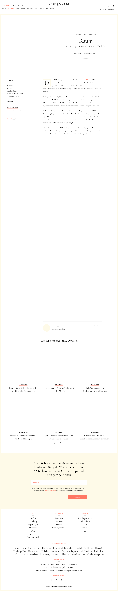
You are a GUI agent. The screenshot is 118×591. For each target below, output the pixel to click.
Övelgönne (99, 554)
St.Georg (47, 554)
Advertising (56, 567)
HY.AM (70, 586)
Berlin (6, 10)
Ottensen (66, 551)
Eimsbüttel (58, 548)
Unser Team (61, 564)
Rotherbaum (99, 551)
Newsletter (73, 564)
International (52, 10)
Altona (17, 548)
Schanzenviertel (21, 554)
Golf (85, 524)
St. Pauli (55, 554)
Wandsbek (76, 554)
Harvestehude (34, 551)
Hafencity (99, 548)
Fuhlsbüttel (89, 548)
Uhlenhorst (65, 554)
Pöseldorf (88, 551)
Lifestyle (30, 6)
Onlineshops (84, 521)
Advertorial (86, 58)
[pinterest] (61, 580)
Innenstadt (55, 551)
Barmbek (37, 548)
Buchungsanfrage (59, 527)
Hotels (59, 524)
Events (47, 567)
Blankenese (47, 548)
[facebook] (52, 580)
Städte (6, 6)
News (85, 531)
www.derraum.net (15, 111)
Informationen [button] (59, 559)
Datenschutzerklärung (50, 490)
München (31, 10)
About (43, 564)
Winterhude (87, 554)
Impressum (77, 570)
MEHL (87, 80)
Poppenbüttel (77, 551)
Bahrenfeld (26, 548)
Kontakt (51, 564)
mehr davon (60, 443)
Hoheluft (45, 551)
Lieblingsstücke (85, 518)
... (7, 105)
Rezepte (84, 527)
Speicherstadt (35, 554)
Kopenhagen (22, 10)
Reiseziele (59, 518)
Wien (38, 10)
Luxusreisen (18, 6)
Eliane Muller (77, 53)
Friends (71, 567)
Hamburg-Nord (20, 551)
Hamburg (12, 10)
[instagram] (56, 580)
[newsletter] (66, 580)
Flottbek (78, 548)
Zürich (44, 10)
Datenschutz (41, 570)
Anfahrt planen (14, 97)
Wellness (59, 521)
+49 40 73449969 (12, 107)
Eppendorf (68, 548)
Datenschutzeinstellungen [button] (59, 570)
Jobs (64, 567)
